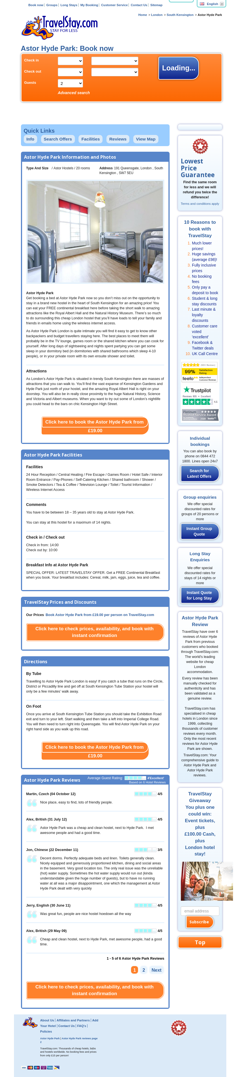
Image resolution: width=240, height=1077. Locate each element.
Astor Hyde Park (50, 1038)
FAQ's (81, 1026)
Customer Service (114, 5)
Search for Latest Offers (199, 474)
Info (30, 139)
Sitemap (156, 5)
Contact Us (139, 5)
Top (200, 942)
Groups (52, 5)
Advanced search (74, 93)
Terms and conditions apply (200, 203)
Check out (32, 71)
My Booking (89, 5)
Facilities (90, 139)
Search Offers (58, 139)
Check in (31, 60)
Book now (35, 5)
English (209, 4)
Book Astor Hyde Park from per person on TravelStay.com (100, 615)
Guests (30, 83)
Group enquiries (200, 497)
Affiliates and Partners (73, 1020)
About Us (47, 1020)
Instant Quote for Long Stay (199, 595)
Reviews (118, 139)
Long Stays (69, 5)
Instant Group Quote (199, 531)
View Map (146, 139)
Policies (46, 1031)
